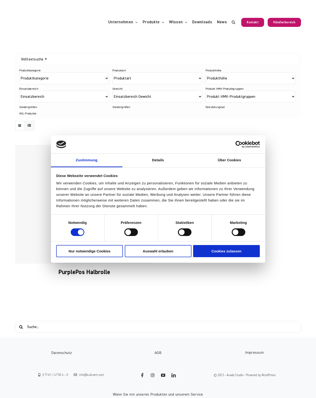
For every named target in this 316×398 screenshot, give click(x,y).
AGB (158, 352)
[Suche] (21, 327)
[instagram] (153, 375)
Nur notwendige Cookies (89, 251)
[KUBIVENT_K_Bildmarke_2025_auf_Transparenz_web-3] (48, 22)
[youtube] (163, 375)
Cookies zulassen (226, 251)
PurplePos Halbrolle (84, 272)
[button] (233, 22)
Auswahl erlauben (158, 251)
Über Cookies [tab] (229, 160)
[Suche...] (158, 327)
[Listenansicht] (29, 125)
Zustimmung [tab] (86, 160)
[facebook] (142, 375)
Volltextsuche (34, 59)
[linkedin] (174, 375)
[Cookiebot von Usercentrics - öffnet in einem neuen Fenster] (239, 144)
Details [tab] (158, 160)
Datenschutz (61, 352)
